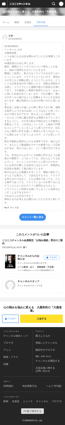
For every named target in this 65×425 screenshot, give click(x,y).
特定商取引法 (29, 386)
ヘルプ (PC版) (54, 386)
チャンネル (42, 401)
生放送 (27, 22)
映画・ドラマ (10, 357)
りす (15, 37)
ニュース (28, 401)
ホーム (6, 22)
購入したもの (43, 335)
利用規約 (8, 386)
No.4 (6, 208)
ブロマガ (40, 22)
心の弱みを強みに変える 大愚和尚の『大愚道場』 (31, 11)
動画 (17, 22)
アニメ (7, 349)
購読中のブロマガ (45, 349)
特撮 (5, 364)
